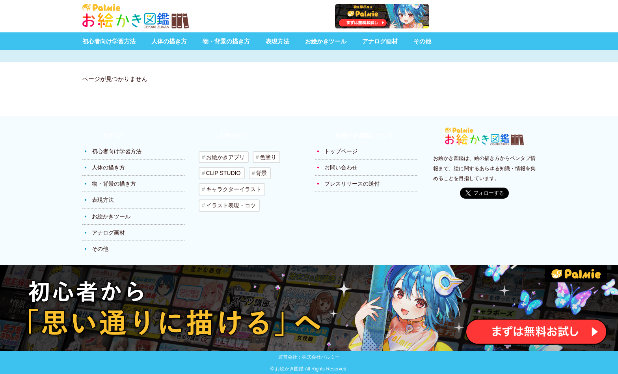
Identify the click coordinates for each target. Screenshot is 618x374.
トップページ (340, 151)
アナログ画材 (380, 41)
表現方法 (277, 41)
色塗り (267, 157)
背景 (260, 173)
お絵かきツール (325, 41)
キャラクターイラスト (233, 189)
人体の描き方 (169, 41)
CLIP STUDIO (223, 173)
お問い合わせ (340, 167)
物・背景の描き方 (226, 41)
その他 (422, 41)
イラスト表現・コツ (230, 204)
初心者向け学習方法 (109, 41)
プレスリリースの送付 (352, 183)
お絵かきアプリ (225, 157)
